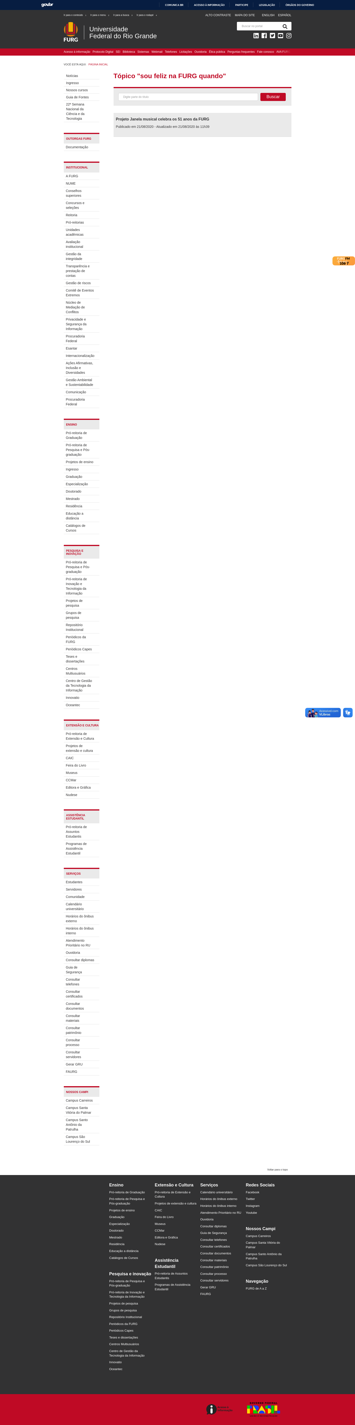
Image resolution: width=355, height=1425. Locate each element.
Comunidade (75, 897)
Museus (72, 773)
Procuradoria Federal (75, 338)
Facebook (252, 1192)
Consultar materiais (73, 1018)
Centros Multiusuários (75, 671)
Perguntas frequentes (241, 51)
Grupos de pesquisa (73, 615)
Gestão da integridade (74, 256)
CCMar (71, 780)
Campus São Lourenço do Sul (78, 1139)
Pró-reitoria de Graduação (76, 435)
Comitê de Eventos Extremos (80, 292)
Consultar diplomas (80, 960)
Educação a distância (74, 516)
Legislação (267, 5)
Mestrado (73, 499)
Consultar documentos (75, 1006)
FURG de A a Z (256, 1288)
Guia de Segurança (74, 969)
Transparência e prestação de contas (78, 271)
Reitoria (71, 215)
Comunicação (76, 392)
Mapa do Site (245, 15)
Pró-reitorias (75, 222)
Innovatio (72, 698)
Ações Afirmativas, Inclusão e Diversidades (79, 367)
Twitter (250, 1199)
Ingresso (72, 83)
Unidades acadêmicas (75, 232)
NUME (71, 183)
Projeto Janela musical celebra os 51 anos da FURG (162, 119)
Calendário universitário (75, 906)
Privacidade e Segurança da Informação (76, 324)
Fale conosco (265, 51)
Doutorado (73, 491)
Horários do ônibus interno (80, 930)
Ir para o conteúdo (75, 15)
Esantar (71, 348)
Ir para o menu (100, 15)
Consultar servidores (73, 1054)
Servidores (74, 889)
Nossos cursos (77, 90)
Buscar (273, 96)
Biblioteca (129, 51)
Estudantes (74, 882)
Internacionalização (80, 356)
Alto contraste (218, 15)
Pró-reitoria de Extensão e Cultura (80, 736)
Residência (74, 506)
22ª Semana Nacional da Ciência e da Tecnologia (75, 111)
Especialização (77, 484)
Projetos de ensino (79, 462)
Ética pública (217, 51)
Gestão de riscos (78, 283)
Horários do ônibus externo (80, 918)
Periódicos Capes (79, 649)
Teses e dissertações (75, 659)
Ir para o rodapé (147, 15)
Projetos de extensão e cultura (79, 748)
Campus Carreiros (79, 1100)
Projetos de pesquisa (74, 603)
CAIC (70, 758)
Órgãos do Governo (300, 5)
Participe (241, 5)
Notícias (72, 76)
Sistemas (143, 51)
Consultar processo (73, 1042)
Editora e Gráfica (78, 787)
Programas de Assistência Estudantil (76, 848)
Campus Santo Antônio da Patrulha (77, 1124)
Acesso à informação (209, 5)
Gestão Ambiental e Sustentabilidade (79, 382)
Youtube (251, 1212)
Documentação (77, 147)
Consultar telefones (73, 982)
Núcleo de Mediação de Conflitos (75, 307)
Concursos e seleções (75, 205)
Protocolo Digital (103, 51)
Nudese (71, 795)
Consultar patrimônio (73, 1030)
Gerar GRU (74, 1064)
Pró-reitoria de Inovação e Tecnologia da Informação (76, 586)
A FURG (72, 176)
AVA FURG (283, 51)
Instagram (253, 1206)
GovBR (47, 5)
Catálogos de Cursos (76, 528)
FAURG (71, 1072)
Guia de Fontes (77, 97)
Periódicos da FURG (76, 639)
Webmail (157, 51)
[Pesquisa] (284, 26)
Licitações (186, 51)
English (268, 15)
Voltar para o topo (277, 1169)
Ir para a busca (123, 15)
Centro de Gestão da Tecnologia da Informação (79, 685)
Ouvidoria (200, 51)
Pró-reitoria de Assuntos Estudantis (76, 831)
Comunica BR (174, 5)
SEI (118, 51)
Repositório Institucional (74, 627)
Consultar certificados (74, 994)
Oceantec (73, 705)
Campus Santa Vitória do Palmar (78, 1110)
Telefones (171, 51)
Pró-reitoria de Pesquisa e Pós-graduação (78, 449)
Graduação (74, 477)
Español (284, 15)
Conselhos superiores (74, 193)
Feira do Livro (76, 765)
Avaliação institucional (74, 244)
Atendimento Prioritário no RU (78, 943)
